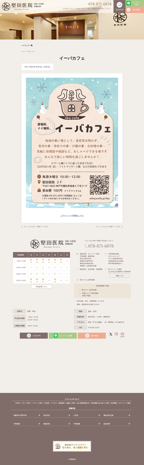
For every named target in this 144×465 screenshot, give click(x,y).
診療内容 (95, 8)
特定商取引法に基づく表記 (100, 403)
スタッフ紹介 (86, 8)
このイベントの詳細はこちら (72, 216)
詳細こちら (118, 275)
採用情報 (114, 403)
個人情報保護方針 (83, 403)
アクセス (107, 8)
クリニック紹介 (75, 8)
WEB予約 (120, 9)
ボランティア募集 (124, 403)
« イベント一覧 (27, 45)
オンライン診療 (136, 3)
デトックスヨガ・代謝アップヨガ (36, 226)
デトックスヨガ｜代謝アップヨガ (108, 226)
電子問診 (136, 9)
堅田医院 (73, 459)
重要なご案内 (70, 403)
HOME (66, 8)
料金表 (101, 8)
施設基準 (62, 403)
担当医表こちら (41, 286)
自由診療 (122, 335)
